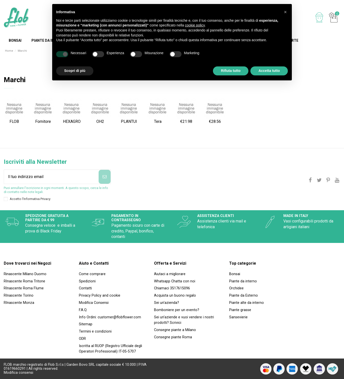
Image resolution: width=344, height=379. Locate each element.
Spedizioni (87, 281)
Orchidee (236, 288)
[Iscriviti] (105, 177)
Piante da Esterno (243, 295)
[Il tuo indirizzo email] (51, 177)
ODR (82, 339)
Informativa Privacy (36, 199)
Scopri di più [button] (74, 71)
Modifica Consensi (94, 303)
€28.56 (215, 121)
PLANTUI (129, 121)
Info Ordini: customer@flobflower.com (110, 317)
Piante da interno (243, 281)
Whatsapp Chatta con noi (174, 281)
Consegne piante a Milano (175, 330)
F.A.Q (83, 310)
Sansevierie (238, 317)
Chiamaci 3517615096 (172, 288)
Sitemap (85, 324)
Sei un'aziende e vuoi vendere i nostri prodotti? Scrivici (184, 320)
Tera (158, 121)
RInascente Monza (19, 303)
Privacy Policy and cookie (99, 295)
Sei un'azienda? (166, 303)
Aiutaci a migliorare (169, 274)
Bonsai (234, 274)
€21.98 (186, 121)
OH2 (100, 121)
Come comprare (92, 274)
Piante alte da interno (246, 303)
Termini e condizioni (95, 331)
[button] (285, 12)
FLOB (14, 121)
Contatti (85, 288)
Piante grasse (240, 310)
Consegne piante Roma (173, 337)
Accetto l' (30, 199)
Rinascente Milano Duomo (25, 274)
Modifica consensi (18, 373)
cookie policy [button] (195, 25)
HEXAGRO (72, 121)
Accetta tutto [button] (269, 71)
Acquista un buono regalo (175, 295)
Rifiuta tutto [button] (231, 71)
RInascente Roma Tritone (24, 281)
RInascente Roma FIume (24, 288)
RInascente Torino (18, 295)
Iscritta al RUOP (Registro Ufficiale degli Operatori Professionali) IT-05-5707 (110, 349)
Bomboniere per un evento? (176, 310)
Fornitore (43, 121)
